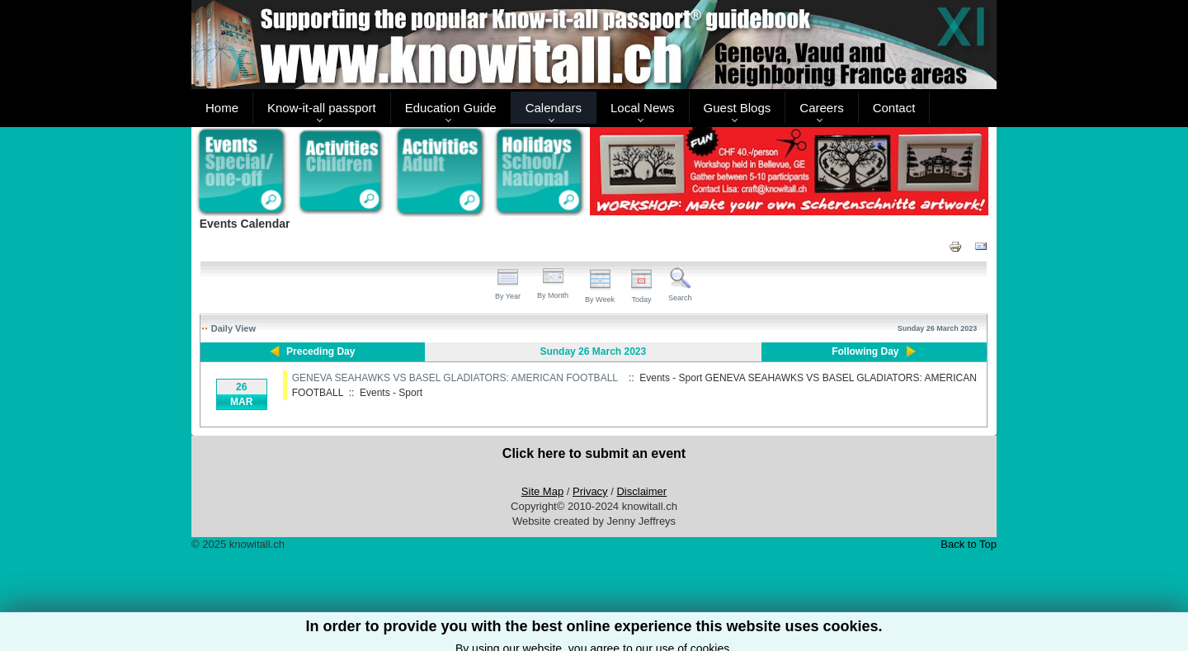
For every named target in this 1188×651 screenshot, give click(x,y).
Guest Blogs (737, 108)
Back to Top (968, 544)
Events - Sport (391, 393)
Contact (894, 108)
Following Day (865, 351)
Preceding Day (320, 351)
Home (221, 108)
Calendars (554, 108)
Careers (821, 108)
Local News (642, 108)
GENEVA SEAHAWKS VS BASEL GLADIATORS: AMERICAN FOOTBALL (455, 378)
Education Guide (451, 108)
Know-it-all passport (321, 108)
